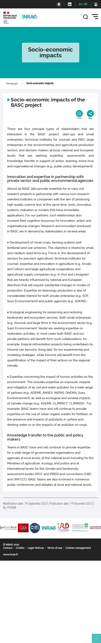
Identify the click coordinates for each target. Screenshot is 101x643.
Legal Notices (36, 548)
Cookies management (78, 548)
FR (85, 4)
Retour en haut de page (98, 640)
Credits (20, 548)
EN (81, 4)
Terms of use (54, 548)
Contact (7, 548)
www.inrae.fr (10, 554)
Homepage (12, 83)
